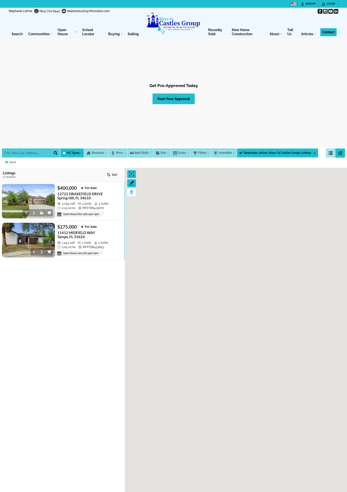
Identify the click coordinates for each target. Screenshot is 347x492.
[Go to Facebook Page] (319, 11)
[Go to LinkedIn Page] (335, 11)
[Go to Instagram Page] (325, 11)
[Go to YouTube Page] (330, 11)
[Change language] (293, 3)
